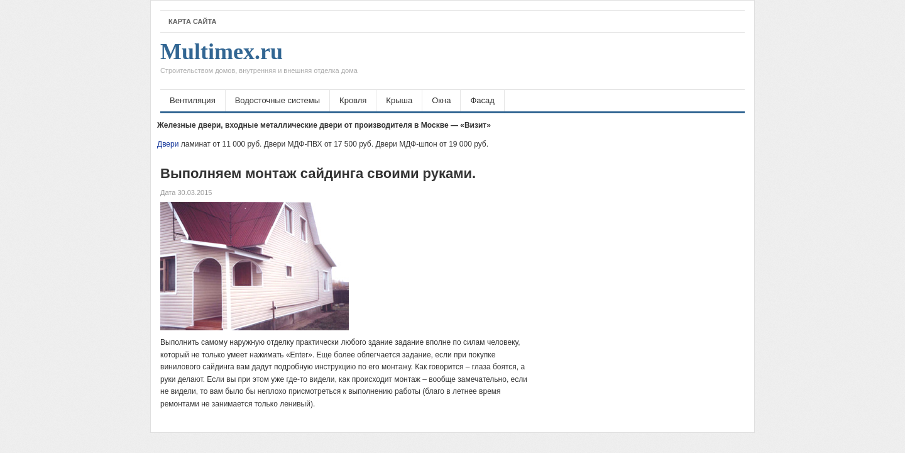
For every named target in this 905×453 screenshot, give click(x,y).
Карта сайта (192, 21)
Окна (441, 100)
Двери (167, 144)
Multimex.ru (259, 61)
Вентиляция (193, 100)
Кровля (352, 100)
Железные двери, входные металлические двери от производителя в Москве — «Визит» (324, 125)
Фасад (482, 100)
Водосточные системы (277, 100)
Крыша (399, 100)
